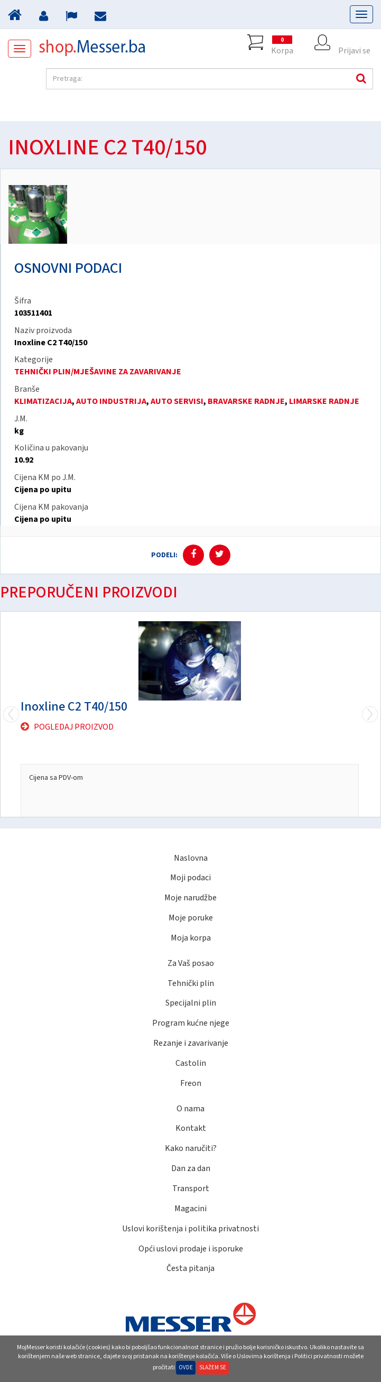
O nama (190, 1108)
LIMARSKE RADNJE (324, 401)
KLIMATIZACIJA (43, 401)
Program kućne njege (190, 1023)
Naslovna (191, 858)
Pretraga (359, 78)
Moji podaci (190, 877)
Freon (190, 1083)
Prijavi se (354, 42)
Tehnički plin (191, 983)
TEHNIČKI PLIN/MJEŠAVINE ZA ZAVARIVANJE (97, 371)
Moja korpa (191, 938)
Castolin (190, 1063)
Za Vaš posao (191, 963)
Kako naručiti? (191, 1148)
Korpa (282, 42)
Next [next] (11, 714)
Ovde (186, 1367)
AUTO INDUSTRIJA (111, 401)
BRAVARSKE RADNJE (246, 401)
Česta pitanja (190, 1268)
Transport (190, 1188)
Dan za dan (190, 1168)
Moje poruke (191, 918)
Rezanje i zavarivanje (190, 1043)
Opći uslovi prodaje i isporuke (190, 1249)
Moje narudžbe (190, 898)
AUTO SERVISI (177, 401)
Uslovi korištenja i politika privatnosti (190, 1228)
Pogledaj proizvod (74, 727)
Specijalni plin (190, 1003)
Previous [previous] (369, 714)
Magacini (190, 1208)
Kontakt (190, 1128)
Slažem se (212, 1367)
